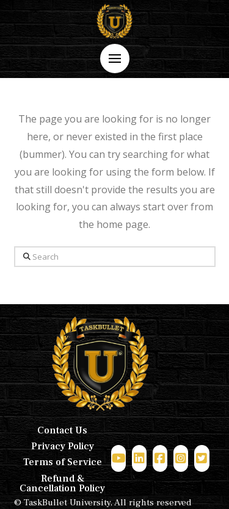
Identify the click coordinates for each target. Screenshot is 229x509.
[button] (114, 58)
